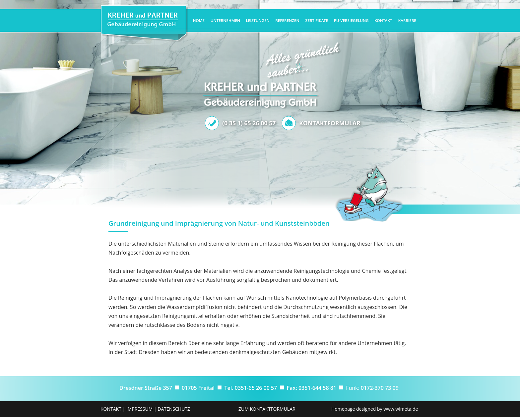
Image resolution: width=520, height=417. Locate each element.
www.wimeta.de (400, 409)
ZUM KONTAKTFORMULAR (266, 409)
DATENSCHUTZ (174, 409)
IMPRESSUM (139, 409)
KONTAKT (110, 409)
